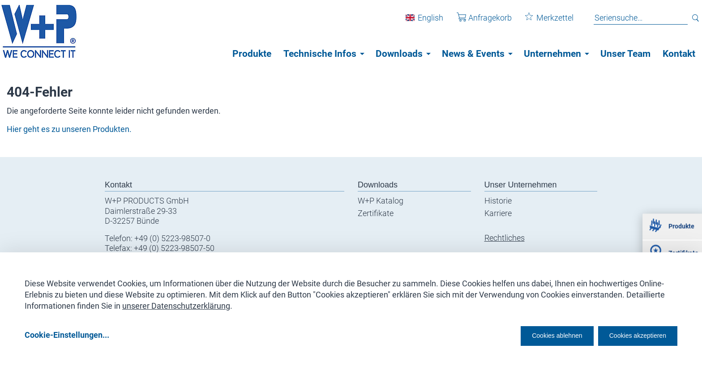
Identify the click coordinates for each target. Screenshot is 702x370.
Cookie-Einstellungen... (67, 335)
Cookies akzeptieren (629, 335)
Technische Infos (319, 53)
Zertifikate (376, 213)
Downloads (399, 53)
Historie (498, 200)
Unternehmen (552, 53)
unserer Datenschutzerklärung (176, 302)
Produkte (251, 53)
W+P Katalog (380, 200)
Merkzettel (543, 22)
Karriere (498, 213)
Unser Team (625, 53)
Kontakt (679, 53)
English (424, 21)
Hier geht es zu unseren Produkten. (69, 129)
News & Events (473, 53)
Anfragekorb (477, 22)
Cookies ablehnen (529, 335)
